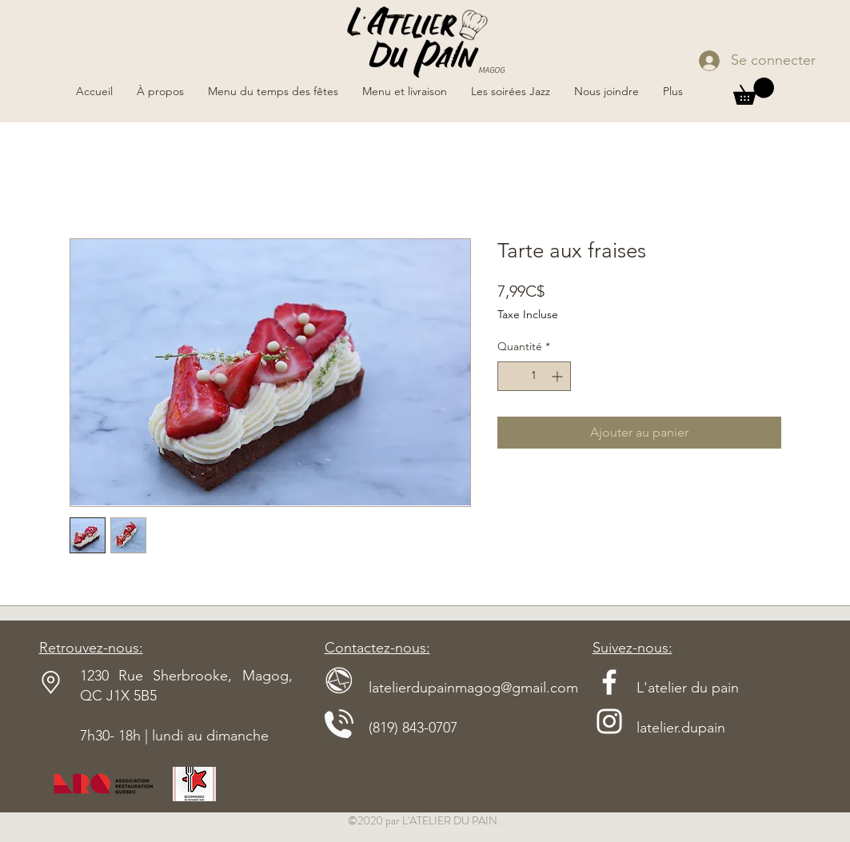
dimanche (237, 735)
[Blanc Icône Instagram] (609, 721)
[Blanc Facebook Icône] (609, 682)
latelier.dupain (681, 727)
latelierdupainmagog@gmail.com (451, 687)
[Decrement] (510, 376)
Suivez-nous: (632, 647)
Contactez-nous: (377, 647)
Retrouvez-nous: (91, 647)
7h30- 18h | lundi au (143, 735)
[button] (753, 91)
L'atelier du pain (666, 687)
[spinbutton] (534, 376)
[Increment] (559, 376)
